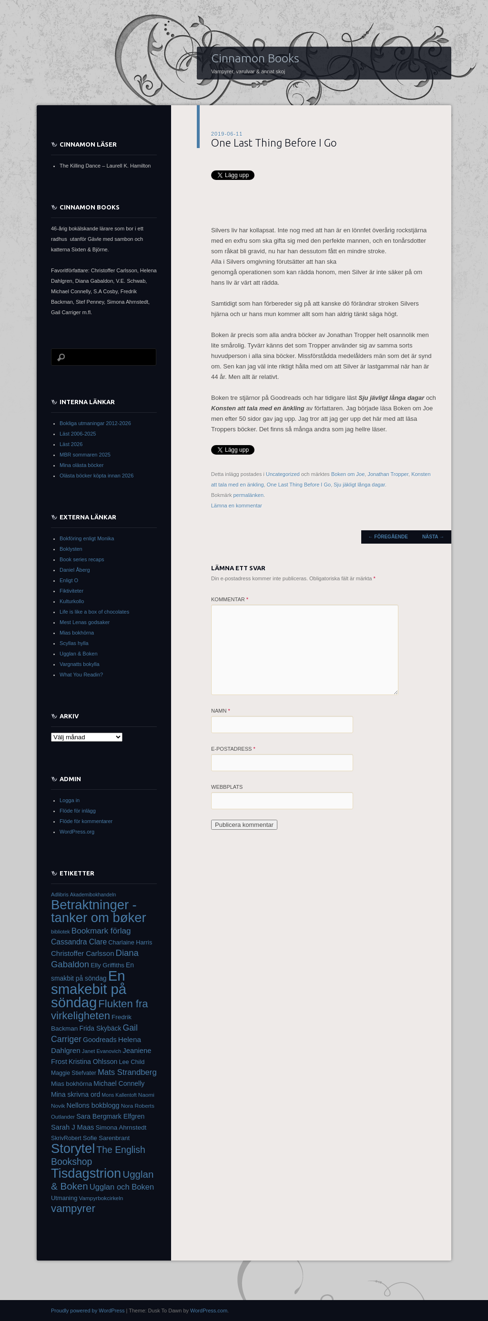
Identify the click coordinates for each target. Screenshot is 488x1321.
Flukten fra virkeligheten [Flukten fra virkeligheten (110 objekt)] (99, 1010)
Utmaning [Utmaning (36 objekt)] (64, 1198)
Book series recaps (82, 559)
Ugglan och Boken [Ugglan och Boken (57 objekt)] (122, 1187)
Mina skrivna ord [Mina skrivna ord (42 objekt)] (75, 1094)
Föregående (388, 536)
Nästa (433, 536)
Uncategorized (283, 474)
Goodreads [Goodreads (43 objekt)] (100, 1039)
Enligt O (69, 580)
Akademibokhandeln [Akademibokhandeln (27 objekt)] (93, 894)
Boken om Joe (348, 474)
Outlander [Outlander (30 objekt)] (63, 1117)
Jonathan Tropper (387, 474)
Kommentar (229, 599)
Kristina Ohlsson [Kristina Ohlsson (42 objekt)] (93, 1061)
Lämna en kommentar (236, 505)
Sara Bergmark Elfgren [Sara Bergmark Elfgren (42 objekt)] (110, 1116)
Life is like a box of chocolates (94, 612)
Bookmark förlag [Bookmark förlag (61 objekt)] (101, 930)
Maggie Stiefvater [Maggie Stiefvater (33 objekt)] (73, 1073)
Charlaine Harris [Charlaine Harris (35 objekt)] (130, 942)
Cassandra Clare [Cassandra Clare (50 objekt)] (79, 942)
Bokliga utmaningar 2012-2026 (95, 423)
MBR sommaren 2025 (85, 454)
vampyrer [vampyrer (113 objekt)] (73, 1208)
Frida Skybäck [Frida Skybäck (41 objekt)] (100, 1028)
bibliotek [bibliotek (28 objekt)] (60, 931)
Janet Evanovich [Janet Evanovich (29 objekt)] (101, 1051)
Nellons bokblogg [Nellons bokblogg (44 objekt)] (93, 1105)
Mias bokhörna (77, 633)
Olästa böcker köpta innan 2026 (96, 475)
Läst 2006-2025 (78, 434)
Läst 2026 (71, 444)
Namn (220, 711)
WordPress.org (77, 831)
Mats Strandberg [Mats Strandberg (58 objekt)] (127, 1072)
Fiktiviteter (71, 591)
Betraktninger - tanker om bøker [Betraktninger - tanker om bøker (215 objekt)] (98, 911)
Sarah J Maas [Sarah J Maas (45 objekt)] (72, 1127)
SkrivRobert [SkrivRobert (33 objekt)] (66, 1138)
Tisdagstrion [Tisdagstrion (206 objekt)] (86, 1173)
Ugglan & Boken (79, 653)
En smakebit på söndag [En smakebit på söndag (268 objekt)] (88, 989)
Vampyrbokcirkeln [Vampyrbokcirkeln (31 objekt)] (101, 1198)
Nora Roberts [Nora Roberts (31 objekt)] (137, 1105)
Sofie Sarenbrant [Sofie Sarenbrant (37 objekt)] (106, 1138)
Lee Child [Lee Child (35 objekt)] (131, 1061)
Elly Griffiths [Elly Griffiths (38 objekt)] (107, 965)
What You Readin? (81, 674)
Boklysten (71, 549)
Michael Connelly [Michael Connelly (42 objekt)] (118, 1083)
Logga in (70, 800)
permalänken (248, 495)
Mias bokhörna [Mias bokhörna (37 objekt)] (71, 1083)
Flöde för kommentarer (86, 821)
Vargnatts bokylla (80, 664)
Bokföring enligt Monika (87, 538)
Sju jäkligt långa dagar (359, 484)
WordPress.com (208, 1310)
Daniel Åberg (75, 570)
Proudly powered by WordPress (87, 1310)
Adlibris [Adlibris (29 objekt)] (60, 894)
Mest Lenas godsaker (85, 622)
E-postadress (233, 749)
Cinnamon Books (255, 58)
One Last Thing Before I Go (299, 484)
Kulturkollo (72, 601)
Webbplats (227, 787)
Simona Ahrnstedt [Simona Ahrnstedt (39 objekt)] (120, 1127)
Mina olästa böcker (81, 465)
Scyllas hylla (74, 643)
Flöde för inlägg (78, 811)
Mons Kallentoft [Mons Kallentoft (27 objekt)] (119, 1095)
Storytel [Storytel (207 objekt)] (73, 1148)
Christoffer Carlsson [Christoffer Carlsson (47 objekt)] (82, 953)
